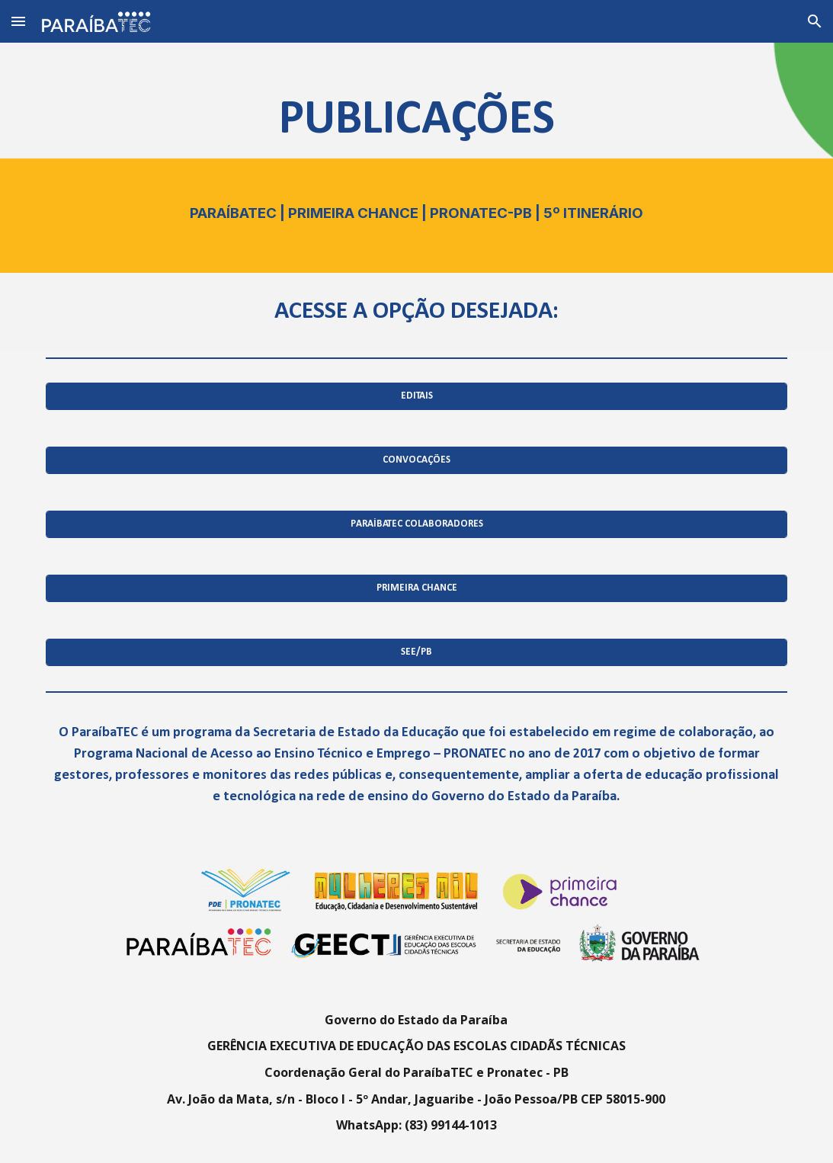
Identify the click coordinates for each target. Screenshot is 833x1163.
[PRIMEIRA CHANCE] (416, 588)
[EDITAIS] (416, 396)
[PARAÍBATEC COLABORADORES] (416, 524)
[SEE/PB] (416, 652)
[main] (416, 157)
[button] (18, 21)
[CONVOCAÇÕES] (416, 460)
